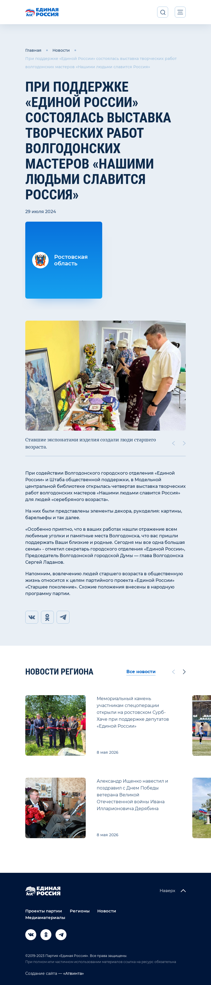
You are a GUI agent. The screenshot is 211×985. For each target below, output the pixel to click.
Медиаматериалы (45, 917)
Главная (33, 50)
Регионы (80, 911)
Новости (61, 50)
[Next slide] (184, 443)
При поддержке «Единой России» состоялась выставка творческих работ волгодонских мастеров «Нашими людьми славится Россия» (101, 62)
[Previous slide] (173, 443)
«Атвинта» (73, 973)
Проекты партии (43, 911)
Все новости (141, 672)
